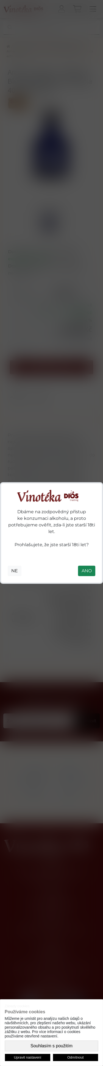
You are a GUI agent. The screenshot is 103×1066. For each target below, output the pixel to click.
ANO (87, 570)
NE (14, 570)
